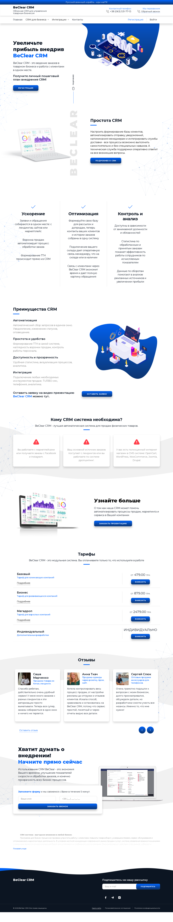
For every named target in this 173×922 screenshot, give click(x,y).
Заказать (140, 582)
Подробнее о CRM (105, 161)
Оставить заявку (97, 394)
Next (150, 730)
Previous (142, 730)
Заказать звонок (57, 806)
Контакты (77, 19)
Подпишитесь (148, 886)
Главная (17, 19)
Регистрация (135, 19)
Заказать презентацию (113, 523)
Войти (153, 19)
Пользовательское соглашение (118, 908)
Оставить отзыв (28, 730)
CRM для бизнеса (36, 19)
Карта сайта (96, 908)
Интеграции (59, 19)
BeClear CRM (30, 10)
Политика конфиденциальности (147, 908)
